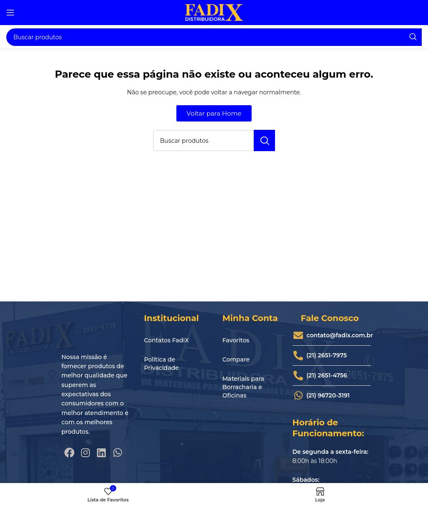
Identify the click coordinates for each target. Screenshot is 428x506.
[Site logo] (214, 12)
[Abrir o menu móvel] (10, 12)
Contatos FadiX (166, 340)
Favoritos (235, 340)
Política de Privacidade (161, 364)
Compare (236, 359)
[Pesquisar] (214, 37)
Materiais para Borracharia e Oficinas (243, 387)
